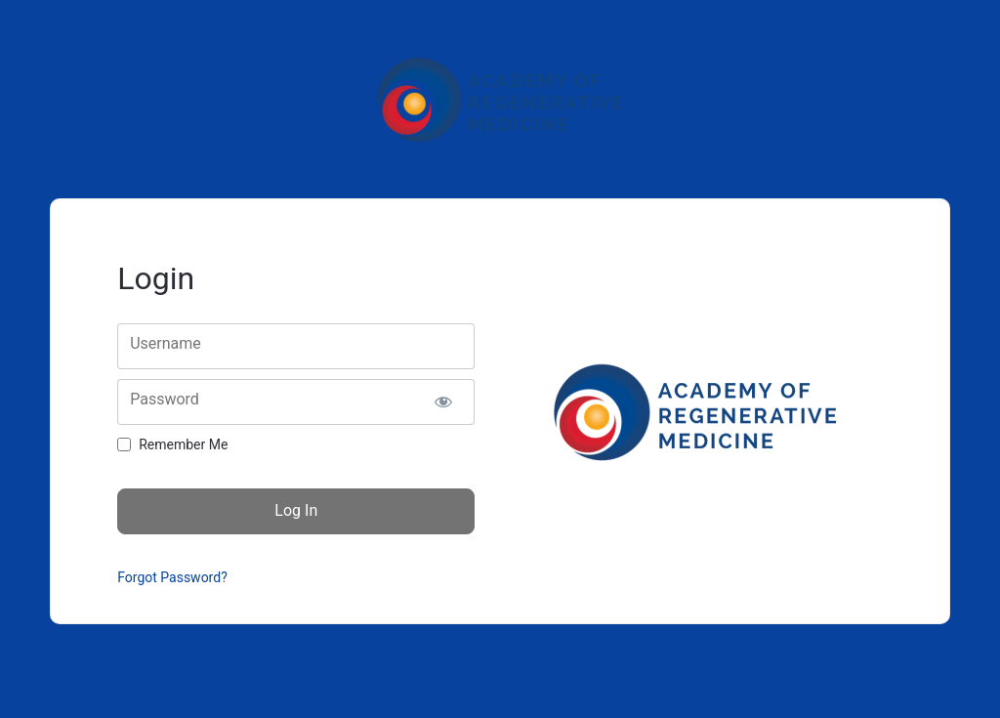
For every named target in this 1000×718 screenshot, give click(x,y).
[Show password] (444, 402)
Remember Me (183, 444)
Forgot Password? (172, 577)
